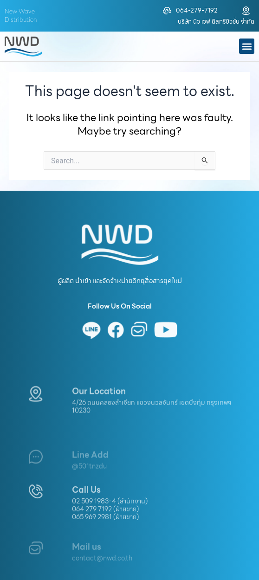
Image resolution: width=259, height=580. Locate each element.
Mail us (86, 556)
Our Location (99, 405)
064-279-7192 (197, 10)
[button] (246, 46)
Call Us (86, 506)
